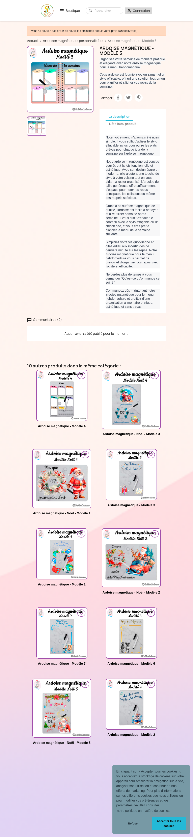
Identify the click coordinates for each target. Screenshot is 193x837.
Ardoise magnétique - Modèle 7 (61, 663)
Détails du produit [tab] (123, 124)
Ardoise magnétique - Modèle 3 (131, 505)
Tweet (128, 98)
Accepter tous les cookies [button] (169, 823)
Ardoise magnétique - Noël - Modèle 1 (61, 513)
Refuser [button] (133, 823)
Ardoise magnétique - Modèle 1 (61, 584)
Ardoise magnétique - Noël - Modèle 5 (61, 742)
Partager (118, 98)
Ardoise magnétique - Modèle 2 (131, 734)
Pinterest (139, 98)
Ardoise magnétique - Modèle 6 (131, 663)
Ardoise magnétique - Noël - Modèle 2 (131, 592)
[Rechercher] (107, 10)
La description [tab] (119, 116)
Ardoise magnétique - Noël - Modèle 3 (131, 434)
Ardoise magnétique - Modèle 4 (61, 426)
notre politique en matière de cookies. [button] (143, 810)
